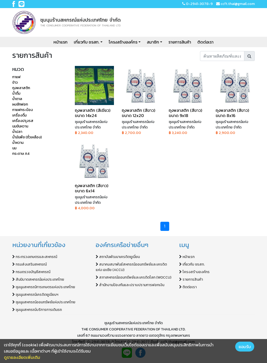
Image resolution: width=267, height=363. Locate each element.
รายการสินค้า (179, 42)
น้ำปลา (17, 131)
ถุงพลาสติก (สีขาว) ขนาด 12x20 (138, 113)
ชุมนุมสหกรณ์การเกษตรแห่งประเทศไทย (45, 287)
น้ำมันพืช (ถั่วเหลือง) (27, 137)
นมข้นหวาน (20, 126)
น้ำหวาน (17, 142)
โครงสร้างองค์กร (123, 42)
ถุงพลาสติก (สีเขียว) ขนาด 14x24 (92, 113)
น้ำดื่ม (16, 93)
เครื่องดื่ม (19, 115)
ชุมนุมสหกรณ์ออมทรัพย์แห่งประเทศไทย (45, 302)
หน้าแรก (60, 42)
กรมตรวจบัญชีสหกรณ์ (33, 272)
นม (14, 148)
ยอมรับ (245, 346)
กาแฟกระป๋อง (22, 110)
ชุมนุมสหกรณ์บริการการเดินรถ (39, 309)
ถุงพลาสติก (21, 88)
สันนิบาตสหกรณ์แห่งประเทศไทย (40, 279)
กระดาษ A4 (20, 153)
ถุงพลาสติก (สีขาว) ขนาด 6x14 (91, 188)
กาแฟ (16, 77)
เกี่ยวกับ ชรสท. (86, 42)
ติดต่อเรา (205, 42)
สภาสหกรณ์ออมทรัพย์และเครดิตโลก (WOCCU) (135, 277)
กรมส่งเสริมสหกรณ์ (31, 264)
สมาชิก (153, 42)
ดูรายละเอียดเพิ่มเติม (22, 357)
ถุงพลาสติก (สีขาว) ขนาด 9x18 (185, 113)
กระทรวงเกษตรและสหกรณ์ (36, 257)
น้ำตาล (17, 99)
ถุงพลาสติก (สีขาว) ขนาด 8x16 (232, 113)
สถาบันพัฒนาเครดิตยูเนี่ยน (119, 257)
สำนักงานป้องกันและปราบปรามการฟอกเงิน (131, 285)
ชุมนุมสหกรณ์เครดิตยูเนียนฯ (37, 294)
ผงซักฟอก (20, 104)
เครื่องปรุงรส (22, 121)
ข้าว (15, 82)
